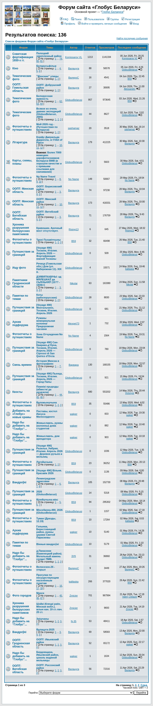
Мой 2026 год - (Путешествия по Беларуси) (47, 127)
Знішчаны (42, 618)
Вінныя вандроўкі (47, 544)
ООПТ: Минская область (23, 190)
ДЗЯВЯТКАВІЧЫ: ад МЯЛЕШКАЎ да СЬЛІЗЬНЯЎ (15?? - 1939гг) (48, 280)
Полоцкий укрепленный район (49, 54)
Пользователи (94, 19)
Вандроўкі (19, 482)
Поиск (76, 19)
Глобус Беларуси (112, 12)
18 (41, 588)
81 (41, 61)
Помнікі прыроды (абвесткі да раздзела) (47, 389)
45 (37, 397)
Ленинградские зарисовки (46, 480)
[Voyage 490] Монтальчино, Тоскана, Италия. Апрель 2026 (47, 309)
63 (37, 104)
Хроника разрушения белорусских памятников (21, 229)
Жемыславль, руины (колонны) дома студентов (49, 426)
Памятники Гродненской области (21, 283)
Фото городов (21, 595)
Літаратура (19, 142)
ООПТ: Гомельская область (20, 88)
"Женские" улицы (47, 76)
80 (37, 61)
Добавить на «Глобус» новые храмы (21, 414)
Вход (134, 23)
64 (41, 104)
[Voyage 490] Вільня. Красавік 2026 (49, 472)
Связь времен (22, 364)
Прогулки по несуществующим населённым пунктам (47, 579)
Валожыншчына (46, 402)
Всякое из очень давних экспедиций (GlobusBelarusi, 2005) (48, 112)
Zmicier (74, 595)
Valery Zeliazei (129, 597)
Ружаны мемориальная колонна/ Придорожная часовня (45, 323)
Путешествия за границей (23, 253)
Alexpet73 (73, 323)
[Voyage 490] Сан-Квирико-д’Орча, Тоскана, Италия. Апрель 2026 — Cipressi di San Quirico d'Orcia (47, 349)
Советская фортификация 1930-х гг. (22, 57)
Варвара (74, 364)
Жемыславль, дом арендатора (48, 437)
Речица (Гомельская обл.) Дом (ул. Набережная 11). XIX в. (49, 267)
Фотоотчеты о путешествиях (22, 128)
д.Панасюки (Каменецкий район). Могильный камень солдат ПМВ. (49, 554)
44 (60, 395)
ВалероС (73, 77)
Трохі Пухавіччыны (48, 239)
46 (41, 397)
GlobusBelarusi (129, 69)
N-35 (73, 621)
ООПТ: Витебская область (19, 215)
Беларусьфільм (46, 66)
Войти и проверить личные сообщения (102, 23)
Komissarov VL (73, 57)
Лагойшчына (44, 462)
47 (41, 598)
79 (60, 58)
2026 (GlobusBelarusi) (46, 493)
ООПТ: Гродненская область (21, 643)
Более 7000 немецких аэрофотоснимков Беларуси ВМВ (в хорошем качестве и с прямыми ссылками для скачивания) (49, 162)
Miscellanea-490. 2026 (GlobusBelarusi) (49, 511)
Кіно (15, 68)
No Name (73, 179)
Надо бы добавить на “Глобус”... (20, 425)
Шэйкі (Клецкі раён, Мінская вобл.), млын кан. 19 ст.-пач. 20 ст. (49, 607)
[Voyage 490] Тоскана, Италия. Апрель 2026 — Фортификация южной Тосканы (47, 253)
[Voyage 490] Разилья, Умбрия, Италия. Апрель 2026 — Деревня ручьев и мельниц (49, 451)
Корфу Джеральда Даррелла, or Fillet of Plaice (49, 140)
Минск (40, 593)
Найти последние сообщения (132, 38)
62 (60, 101)
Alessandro (129, 89)
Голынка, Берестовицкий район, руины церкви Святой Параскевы (46, 532)
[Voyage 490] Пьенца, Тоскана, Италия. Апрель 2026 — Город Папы (49, 377)
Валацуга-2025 (45, 629)
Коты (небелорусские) (46, 296)
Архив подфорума (20, 323)
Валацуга (73, 68)
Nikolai (73, 283)
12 (41, 147)
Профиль (68, 23)
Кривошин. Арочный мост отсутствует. (49, 229)
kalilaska (129, 269)
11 (37, 147)
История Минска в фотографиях (47, 362)
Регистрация (131, 19)
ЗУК (73, 556)
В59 (130, 79)
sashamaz (73, 128)
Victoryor (129, 393)
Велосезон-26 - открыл (45, 568)
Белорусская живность (44, 97)
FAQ (64, 19)
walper (73, 414)
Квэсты (17, 392)
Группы (113, 19)
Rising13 (74, 229)
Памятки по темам (20, 297)
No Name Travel (46, 176)
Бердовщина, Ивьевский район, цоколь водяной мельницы (47, 656)
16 (60, 586)
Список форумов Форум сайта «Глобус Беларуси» (36, 41)
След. (144, 685)
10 (60, 145)
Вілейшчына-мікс (47, 499)
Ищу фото (19, 267)
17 (37, 588)
